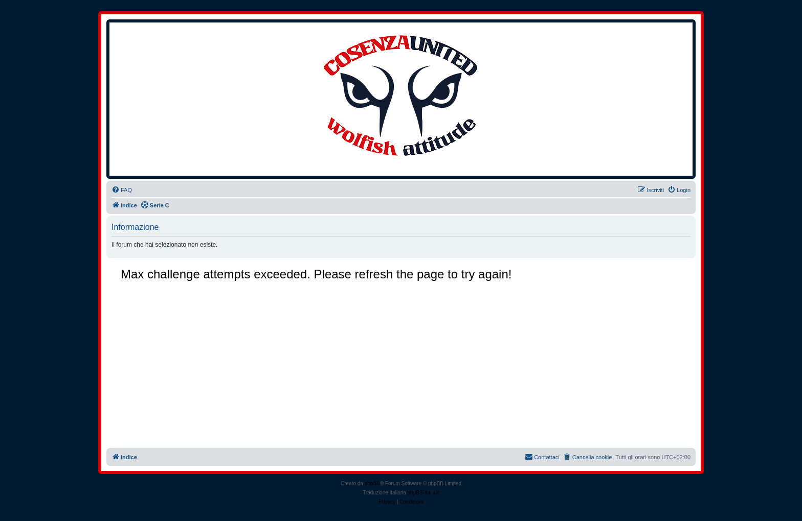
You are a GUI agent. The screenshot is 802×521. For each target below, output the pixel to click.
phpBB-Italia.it (423, 492)
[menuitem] (122, 190)
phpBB (372, 483)
